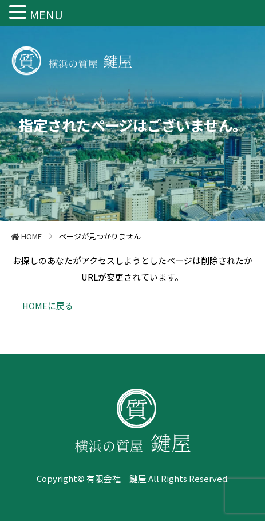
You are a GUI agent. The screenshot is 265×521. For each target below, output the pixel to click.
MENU (46, 14)
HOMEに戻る (47, 305)
